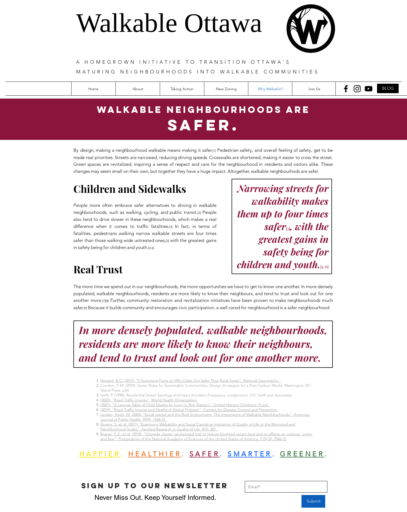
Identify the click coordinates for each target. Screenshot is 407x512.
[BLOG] (388, 88)
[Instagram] (357, 88)
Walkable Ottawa (169, 23)
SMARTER (250, 454)
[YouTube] (368, 88)
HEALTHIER (155, 454)
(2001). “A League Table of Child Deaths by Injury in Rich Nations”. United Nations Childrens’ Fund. (185, 404)
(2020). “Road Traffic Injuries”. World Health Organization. (149, 400)
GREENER (302, 454)
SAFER (204, 454)
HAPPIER (100, 454)
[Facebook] (346, 88)
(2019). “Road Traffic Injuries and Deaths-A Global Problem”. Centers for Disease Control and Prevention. (189, 409)
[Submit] (313, 501)
